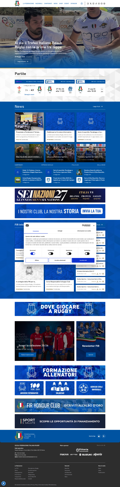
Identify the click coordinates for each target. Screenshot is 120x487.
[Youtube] (99, 4)
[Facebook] (88, 4)
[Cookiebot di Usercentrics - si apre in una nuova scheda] (83, 225)
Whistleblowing (52, 484)
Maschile (67, 468)
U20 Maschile (68, 472)
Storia (16, 470)
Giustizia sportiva (32, 470)
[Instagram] (93, 4)
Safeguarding (31, 474)
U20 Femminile (68, 474)
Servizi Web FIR (32, 476)
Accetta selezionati (60, 260)
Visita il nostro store (27, 355)
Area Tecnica (18, 474)
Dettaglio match (29, 94)
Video (99, 470)
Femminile (67, 470)
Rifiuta (37, 260)
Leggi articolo (22, 61)
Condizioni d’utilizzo (26, 484)
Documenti (30, 472)
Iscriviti (91, 355)
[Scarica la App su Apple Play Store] (98, 436)
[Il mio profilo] (82, 3)
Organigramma (18, 472)
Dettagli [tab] (60, 231)
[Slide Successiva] (20, 38)
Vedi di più (98, 225)
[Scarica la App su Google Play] (103, 436)
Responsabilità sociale (20, 478)
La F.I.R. (17, 468)
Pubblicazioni (101, 472)
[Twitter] (91, 4)
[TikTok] (96, 4)
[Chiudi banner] (93, 225)
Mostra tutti (101, 445)
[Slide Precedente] (16, 38)
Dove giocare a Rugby (33, 468)
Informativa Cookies (43, 484)
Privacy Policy (34, 484)
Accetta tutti (83, 260)
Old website (17, 484)
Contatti (30, 478)
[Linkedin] (102, 4)
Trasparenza (18, 476)
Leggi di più (98, 106)
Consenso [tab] (36, 231)
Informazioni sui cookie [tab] (84, 231)
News (66, 476)
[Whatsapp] (104, 4)
